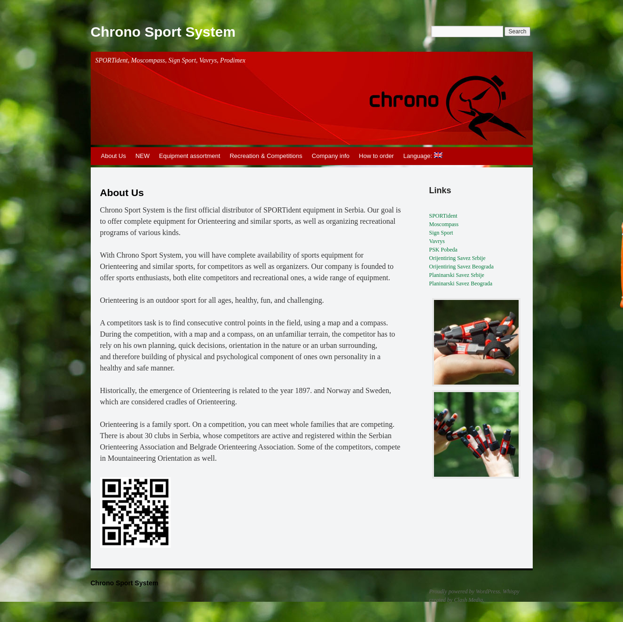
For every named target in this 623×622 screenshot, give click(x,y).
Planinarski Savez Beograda (461, 283)
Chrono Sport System (163, 31)
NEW (142, 155)
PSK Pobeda (443, 249)
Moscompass (444, 224)
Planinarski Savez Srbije (456, 275)
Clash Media (468, 600)
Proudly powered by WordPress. (465, 591)
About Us (113, 155)
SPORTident (443, 216)
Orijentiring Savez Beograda (461, 266)
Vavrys (437, 241)
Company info (330, 155)
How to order (376, 155)
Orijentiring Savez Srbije (457, 258)
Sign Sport (441, 232)
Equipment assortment (189, 155)
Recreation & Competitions (265, 155)
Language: (422, 155)
